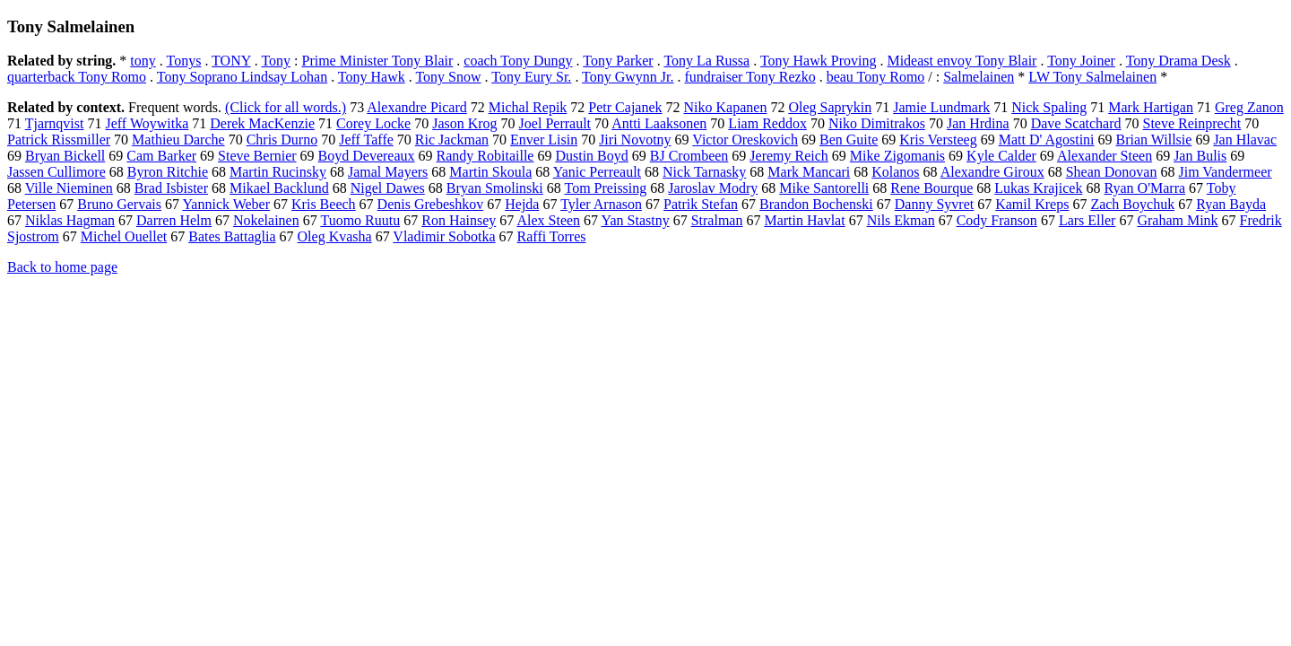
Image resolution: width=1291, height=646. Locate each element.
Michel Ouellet (124, 236)
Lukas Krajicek (1038, 188)
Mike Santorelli (824, 188)
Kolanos (895, 171)
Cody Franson (997, 220)
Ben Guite (848, 139)
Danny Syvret (934, 204)
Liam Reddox (767, 123)
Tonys (184, 60)
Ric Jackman (452, 139)
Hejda (522, 204)
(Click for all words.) (285, 107)
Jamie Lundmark (941, 107)
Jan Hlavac (1245, 139)
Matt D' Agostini (1047, 139)
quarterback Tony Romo (76, 76)
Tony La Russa (706, 60)
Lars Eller (1087, 220)
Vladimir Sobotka (444, 236)
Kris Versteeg (937, 139)
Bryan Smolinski (494, 188)
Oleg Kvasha (335, 236)
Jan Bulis (1200, 155)
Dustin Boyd (591, 155)
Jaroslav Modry (713, 188)
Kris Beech (323, 204)
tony (142, 60)
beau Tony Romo (876, 76)
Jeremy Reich (788, 155)
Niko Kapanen (725, 107)
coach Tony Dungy (518, 60)
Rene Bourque (931, 188)
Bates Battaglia (231, 236)
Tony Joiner (1081, 60)
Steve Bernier (257, 155)
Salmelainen (978, 76)
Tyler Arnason (601, 204)
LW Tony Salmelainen (1092, 76)
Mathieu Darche (178, 139)
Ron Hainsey (458, 220)
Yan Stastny (636, 220)
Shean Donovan (1111, 171)
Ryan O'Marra (1144, 188)
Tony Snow (448, 76)
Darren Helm (174, 220)
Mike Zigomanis (897, 155)
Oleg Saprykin (829, 107)
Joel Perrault (555, 123)
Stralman (717, 220)
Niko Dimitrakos (876, 123)
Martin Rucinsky (278, 171)
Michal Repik (528, 107)
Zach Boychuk (1132, 204)
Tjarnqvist (54, 123)
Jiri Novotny (635, 139)
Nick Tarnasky (704, 171)
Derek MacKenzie (262, 123)
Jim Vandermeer (1224, 171)
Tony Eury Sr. (531, 76)
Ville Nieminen (69, 188)
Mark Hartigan (1150, 107)
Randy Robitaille (485, 155)
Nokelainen (266, 220)
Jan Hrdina (978, 123)
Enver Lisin (543, 139)
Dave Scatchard (1076, 123)
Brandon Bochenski (816, 204)
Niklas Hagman (70, 220)
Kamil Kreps (1032, 204)
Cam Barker (161, 155)
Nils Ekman (901, 220)
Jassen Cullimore (56, 171)
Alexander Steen (1104, 155)
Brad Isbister (171, 188)
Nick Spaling (1049, 107)
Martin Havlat (804, 220)
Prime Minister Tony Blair (378, 60)
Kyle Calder (1001, 155)
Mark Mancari (808, 171)
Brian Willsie (1154, 139)
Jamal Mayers (388, 171)
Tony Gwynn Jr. (627, 76)
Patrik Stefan (700, 204)
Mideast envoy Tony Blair (961, 60)
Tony (275, 60)
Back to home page (62, 267)
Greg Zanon (1249, 107)
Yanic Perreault (597, 171)
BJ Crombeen (689, 155)
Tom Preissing (606, 188)
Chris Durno (282, 139)
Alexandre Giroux (992, 171)
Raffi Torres (551, 236)
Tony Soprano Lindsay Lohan (242, 76)
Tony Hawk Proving (818, 60)
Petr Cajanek (625, 107)
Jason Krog (464, 123)
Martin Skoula (490, 171)
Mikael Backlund (279, 188)
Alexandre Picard (417, 107)
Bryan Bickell (65, 155)
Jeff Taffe (366, 139)
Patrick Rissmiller (58, 139)
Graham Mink (1177, 220)
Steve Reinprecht (1192, 123)
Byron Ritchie (167, 171)
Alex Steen (548, 220)
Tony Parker (618, 60)
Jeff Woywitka (146, 123)
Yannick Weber (226, 204)
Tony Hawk (371, 76)
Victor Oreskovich (745, 139)
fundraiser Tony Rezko (750, 76)
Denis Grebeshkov (430, 204)
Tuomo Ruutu (360, 220)
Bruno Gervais (119, 204)
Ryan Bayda (1231, 204)
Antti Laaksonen (658, 123)
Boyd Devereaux (366, 155)
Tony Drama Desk (1178, 60)
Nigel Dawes (388, 188)
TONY (231, 60)
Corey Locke (373, 123)
